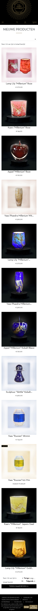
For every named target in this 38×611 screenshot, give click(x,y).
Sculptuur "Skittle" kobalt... (19, 392)
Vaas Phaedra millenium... (19, 304)
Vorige (25, 578)
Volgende (31, 581)
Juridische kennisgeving (11, 597)
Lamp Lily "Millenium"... (19, 260)
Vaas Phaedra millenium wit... (19, 216)
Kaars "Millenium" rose (19, 128)
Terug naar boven (19, 586)
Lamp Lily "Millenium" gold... (19, 568)
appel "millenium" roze (19, 172)
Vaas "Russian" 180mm (19, 436)
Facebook (18, 602)
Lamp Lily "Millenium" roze (19, 84)
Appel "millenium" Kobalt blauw (19, 348)
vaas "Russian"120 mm (19, 480)
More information (33, 607)
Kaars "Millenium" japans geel (19, 524)
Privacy (25, 599)
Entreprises (6, 602)
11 (22, 581)
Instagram (29, 602)
